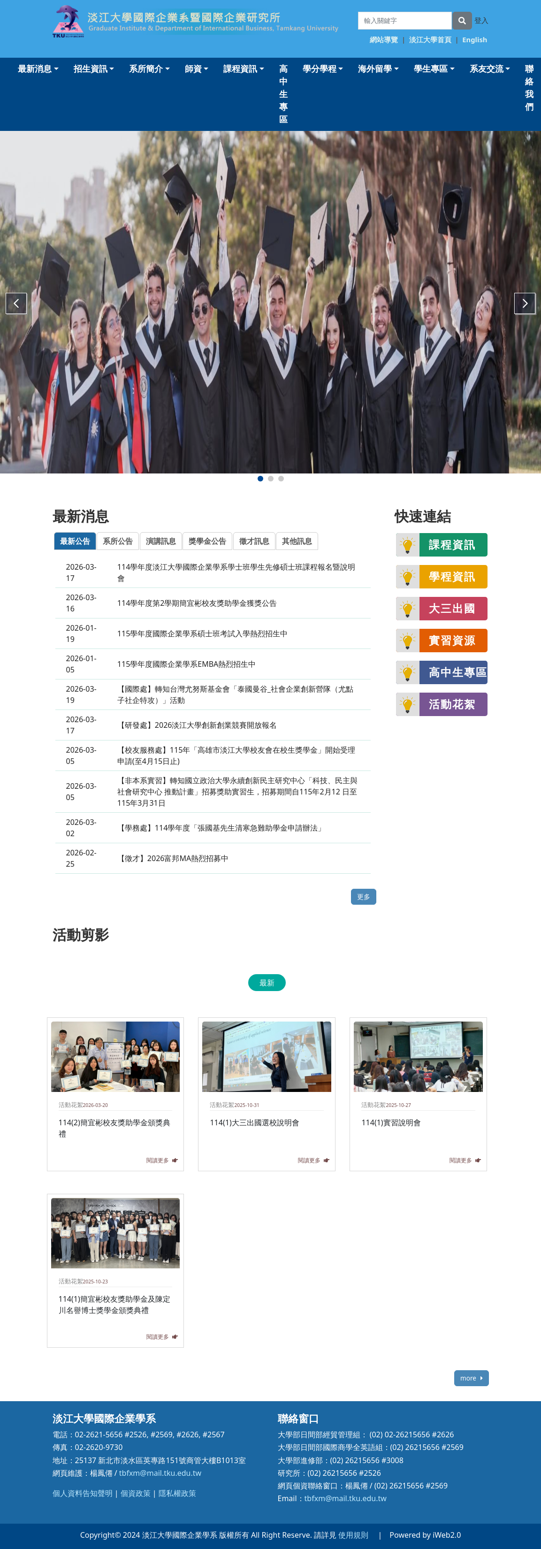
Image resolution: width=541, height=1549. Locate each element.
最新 (266, 982)
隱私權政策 (177, 1493)
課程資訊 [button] (240, 68)
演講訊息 (161, 541)
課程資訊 (452, 544)
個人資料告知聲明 (83, 1493)
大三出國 (452, 608)
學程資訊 (452, 576)
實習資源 (452, 640)
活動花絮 (452, 703)
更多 (363, 896)
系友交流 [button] (486, 68)
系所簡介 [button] (146, 68)
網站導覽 (384, 39)
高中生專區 (283, 94)
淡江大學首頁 (430, 39)
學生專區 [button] (431, 68)
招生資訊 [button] (90, 68)
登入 (481, 20)
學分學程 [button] (319, 68)
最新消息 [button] (35, 68)
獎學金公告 (207, 541)
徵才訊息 (254, 541)
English (474, 39)
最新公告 (75, 541)
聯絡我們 (529, 87)
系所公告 (118, 541)
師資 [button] (193, 68)
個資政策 (136, 1493)
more (471, 1377)
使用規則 (353, 1535)
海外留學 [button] (375, 68)
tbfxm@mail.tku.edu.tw (160, 1473)
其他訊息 (297, 541)
